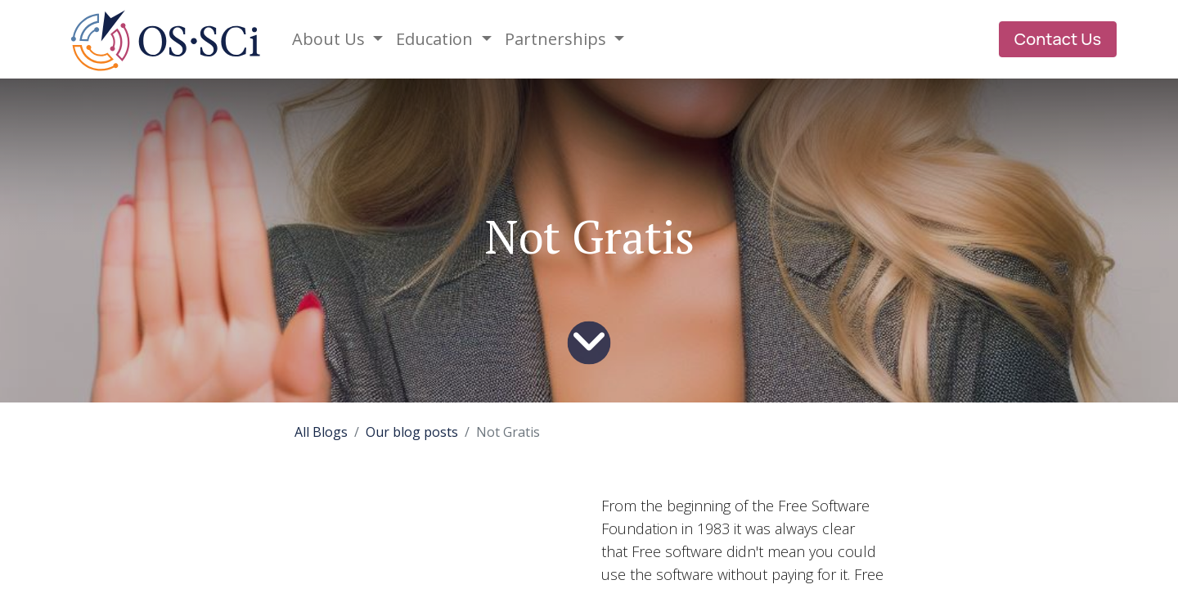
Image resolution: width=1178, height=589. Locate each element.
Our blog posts (412, 432)
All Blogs (321, 432)
